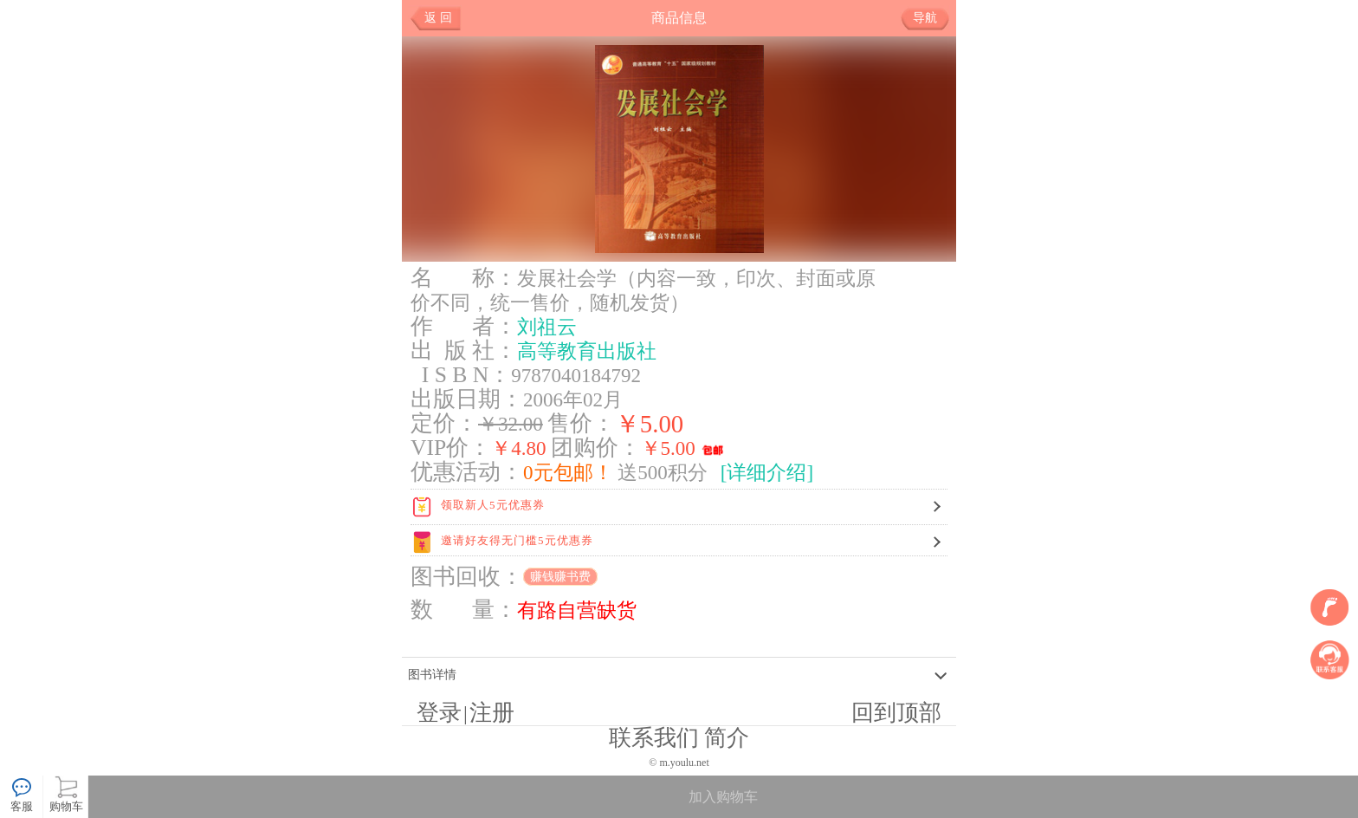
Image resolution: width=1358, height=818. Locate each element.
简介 (726, 737)
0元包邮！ (568, 472)
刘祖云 (547, 326)
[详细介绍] (767, 472)
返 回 (438, 17)
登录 (439, 712)
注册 (491, 712)
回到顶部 (896, 712)
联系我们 (654, 737)
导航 (931, 18)
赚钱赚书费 (560, 576)
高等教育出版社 (586, 351)
